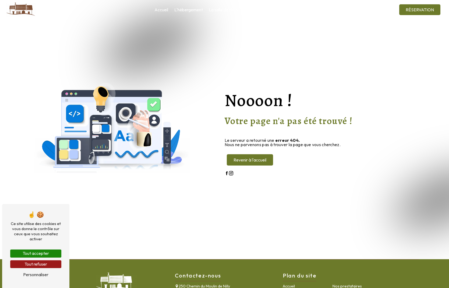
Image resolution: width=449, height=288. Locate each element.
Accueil (161, 9)
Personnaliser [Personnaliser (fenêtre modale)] (35, 274)
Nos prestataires (268, 9)
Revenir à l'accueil (250, 160)
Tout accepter (36, 253)
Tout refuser (35, 264)
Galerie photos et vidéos (335, 9)
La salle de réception (228, 9)
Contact (371, 9)
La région (298, 9)
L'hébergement (188, 9)
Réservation (420, 9)
